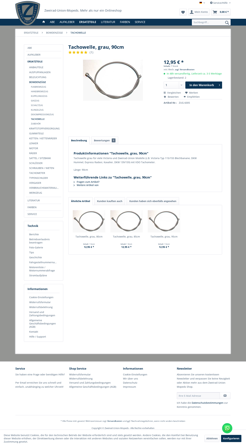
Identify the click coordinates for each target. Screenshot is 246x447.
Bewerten (171, 96)
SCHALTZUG (37, 105)
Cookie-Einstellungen (41, 297)
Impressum (129, 386)
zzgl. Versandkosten (185, 69)
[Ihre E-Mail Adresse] (198, 395)
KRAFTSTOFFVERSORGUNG (44, 128)
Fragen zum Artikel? (86, 181)
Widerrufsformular (40, 302)
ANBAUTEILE (36, 67)
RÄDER (33, 153)
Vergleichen (172, 92)
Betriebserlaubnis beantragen (39, 241)
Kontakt (33, 331)
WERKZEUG (35, 192)
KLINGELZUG (37, 109)
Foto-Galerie (36, 247)
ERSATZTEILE (35, 61)
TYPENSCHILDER (38, 178)
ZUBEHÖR (36, 123)
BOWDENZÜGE (37, 82)
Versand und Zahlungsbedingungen (42, 313)
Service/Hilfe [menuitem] (219, 2)
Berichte (34, 234)
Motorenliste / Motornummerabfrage (42, 269)
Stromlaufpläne (38, 275)
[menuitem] (211, 22)
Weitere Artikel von (86, 185)
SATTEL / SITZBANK (40, 158)
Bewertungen (104, 140)
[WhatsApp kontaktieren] (227, 428)
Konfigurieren (231, 438)
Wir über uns (130, 378)
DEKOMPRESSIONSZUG (42, 114)
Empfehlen (192, 96)
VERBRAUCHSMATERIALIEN (44, 187)
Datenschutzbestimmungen (207, 402)
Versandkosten (114, 421)
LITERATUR (34, 200)
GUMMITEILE (36, 133)
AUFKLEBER (34, 54)
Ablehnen (212, 438)
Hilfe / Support (37, 336)
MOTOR (33, 148)
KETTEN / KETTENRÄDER (43, 138)
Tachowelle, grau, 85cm (126, 236)
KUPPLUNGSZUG (39, 96)
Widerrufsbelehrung (41, 307)
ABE (30, 47)
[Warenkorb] (221, 12)
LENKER (33, 143)
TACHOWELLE (38, 119)
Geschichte (35, 257)
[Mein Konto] (199, 12)
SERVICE (32, 214)
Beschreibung (79, 140)
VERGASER (35, 182)
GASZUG (35, 100)
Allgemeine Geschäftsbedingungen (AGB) (42, 323)
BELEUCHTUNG (37, 77)
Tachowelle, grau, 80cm (89, 236)
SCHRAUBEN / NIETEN (41, 168)
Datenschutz (130, 382)
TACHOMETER (37, 173)
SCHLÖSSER (36, 163)
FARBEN (32, 207)
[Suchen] (227, 22)
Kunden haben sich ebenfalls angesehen (152, 201)
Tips (31, 252)
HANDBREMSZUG (39, 91)
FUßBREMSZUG (38, 86)
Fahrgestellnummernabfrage (44, 262)
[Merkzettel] (183, 12)
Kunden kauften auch (109, 201)
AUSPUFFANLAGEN (40, 72)
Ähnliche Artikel (80, 201)
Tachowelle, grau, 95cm (164, 236)
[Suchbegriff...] (211, 22)
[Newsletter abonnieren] (225, 395)
